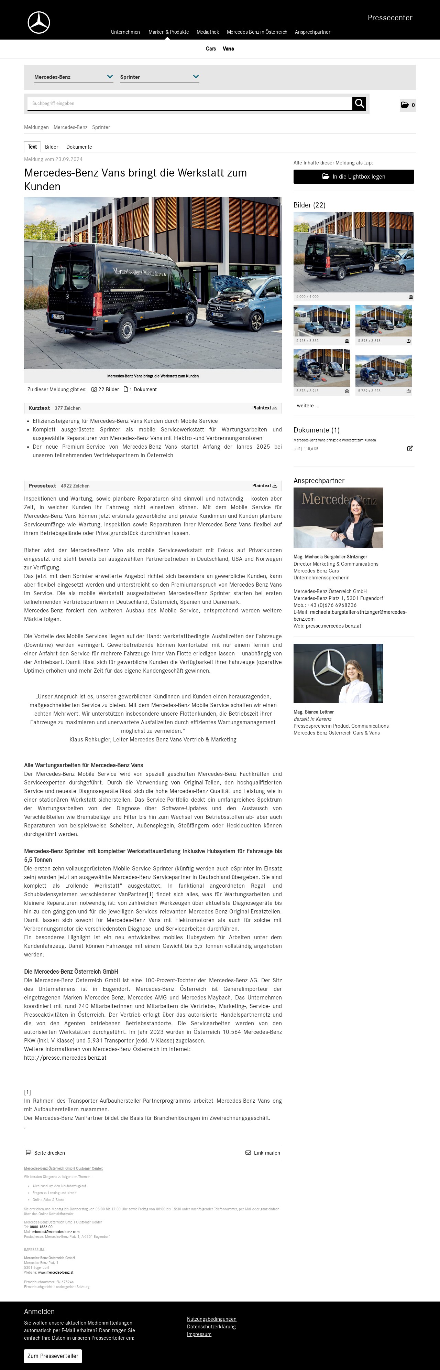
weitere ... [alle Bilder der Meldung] (308, 405)
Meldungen (36, 127)
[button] (408, 105)
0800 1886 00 (41, 1227)
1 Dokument (143, 389)
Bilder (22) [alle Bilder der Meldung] (310, 205)
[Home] (35, 22)
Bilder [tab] (51, 147)
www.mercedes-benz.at (55, 1272)
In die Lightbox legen (353, 176)
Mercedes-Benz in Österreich (257, 32)
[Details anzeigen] (411, 297)
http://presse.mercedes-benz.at (65, 1058)
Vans (228, 48)
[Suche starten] (359, 104)
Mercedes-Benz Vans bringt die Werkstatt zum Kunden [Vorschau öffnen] (153, 376)
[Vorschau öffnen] (153, 283)
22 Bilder (108, 389)
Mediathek (208, 32)
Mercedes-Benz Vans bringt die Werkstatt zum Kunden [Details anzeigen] (335, 440)
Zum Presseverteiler (53, 1356)
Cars (211, 48)
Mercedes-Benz (70, 127)
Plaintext (264, 408)
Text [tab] (32, 147)
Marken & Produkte (168, 32)
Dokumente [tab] (79, 147)
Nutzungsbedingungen (211, 1319)
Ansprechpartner (312, 32)
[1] (150, 894)
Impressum (199, 1334)
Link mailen (267, 1153)
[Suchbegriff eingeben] (197, 104)
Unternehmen (125, 32)
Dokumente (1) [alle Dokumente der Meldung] (317, 430)
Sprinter (101, 127)
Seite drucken (49, 1153)
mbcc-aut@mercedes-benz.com (55, 1232)
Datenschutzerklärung (211, 1326)
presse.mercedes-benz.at (333, 626)
